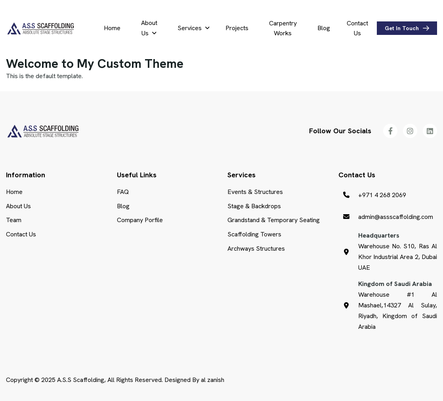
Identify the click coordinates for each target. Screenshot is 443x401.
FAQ (123, 192)
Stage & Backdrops (254, 206)
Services (190, 28)
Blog (323, 28)
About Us (149, 28)
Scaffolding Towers (254, 234)
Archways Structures (256, 248)
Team (13, 220)
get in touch (402, 28)
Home (112, 28)
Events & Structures (255, 192)
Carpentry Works (283, 28)
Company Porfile (140, 220)
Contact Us (357, 28)
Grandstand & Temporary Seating (273, 220)
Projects (236, 28)
